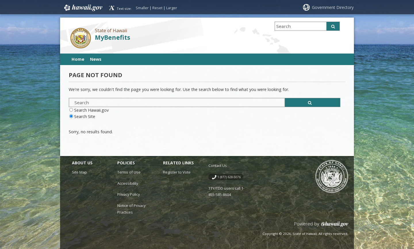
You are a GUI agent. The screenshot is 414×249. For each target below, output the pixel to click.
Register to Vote (177, 172)
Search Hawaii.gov (91, 110)
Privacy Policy (128, 194)
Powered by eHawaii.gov (321, 226)
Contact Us (217, 165)
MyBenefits (112, 37)
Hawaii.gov (82, 7)
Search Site (84, 116)
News (95, 59)
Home (78, 59)
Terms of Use (129, 172)
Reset (157, 7)
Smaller (142, 7)
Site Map (79, 172)
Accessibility (127, 183)
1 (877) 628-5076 (229, 177)
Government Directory (333, 7)
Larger (171, 7)
